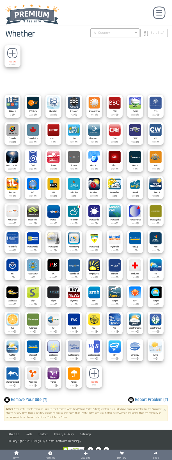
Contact (43, 434)
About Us (13, 434)
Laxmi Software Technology (64, 441)
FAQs (29, 434)
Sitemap (85, 434)
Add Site (12, 61)
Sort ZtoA (157, 33)
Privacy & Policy (64, 434)
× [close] (164, 410)
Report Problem (148, 400)
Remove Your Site (25, 400)
